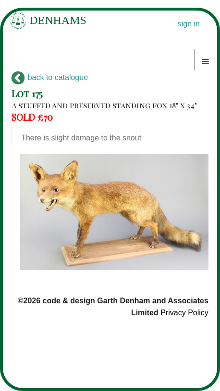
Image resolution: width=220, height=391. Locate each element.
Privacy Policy (184, 313)
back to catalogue (50, 77)
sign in (189, 24)
